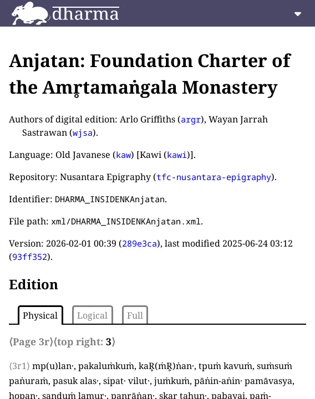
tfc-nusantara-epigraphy (213, 176)
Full (135, 315)
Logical (92, 315)
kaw (123, 154)
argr (191, 119)
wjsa (83, 132)
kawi (177, 154)
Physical (40, 315)
